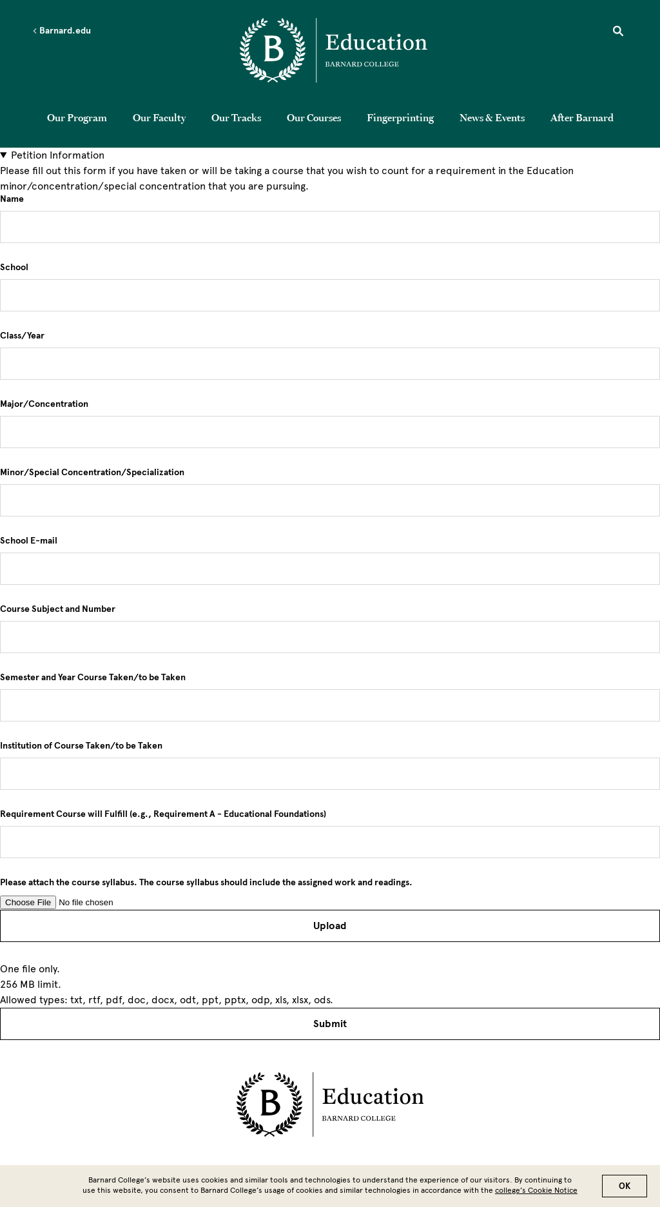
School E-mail (28, 541)
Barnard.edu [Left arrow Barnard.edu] (61, 31)
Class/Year (22, 336)
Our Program (77, 117)
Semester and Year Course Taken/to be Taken (93, 677)
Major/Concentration (44, 404)
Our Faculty (159, 117)
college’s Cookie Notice (536, 1190)
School (14, 267)
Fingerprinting (400, 117)
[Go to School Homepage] (333, 52)
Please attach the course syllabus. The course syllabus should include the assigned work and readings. (206, 883)
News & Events (492, 117)
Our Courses (314, 117)
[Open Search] (618, 33)
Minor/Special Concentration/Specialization (92, 472)
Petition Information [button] (57, 155)
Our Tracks (236, 117)
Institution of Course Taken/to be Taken (81, 746)
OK (624, 1186)
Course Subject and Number (57, 609)
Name (12, 199)
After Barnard (582, 117)
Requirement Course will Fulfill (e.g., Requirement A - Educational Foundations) (163, 814)
